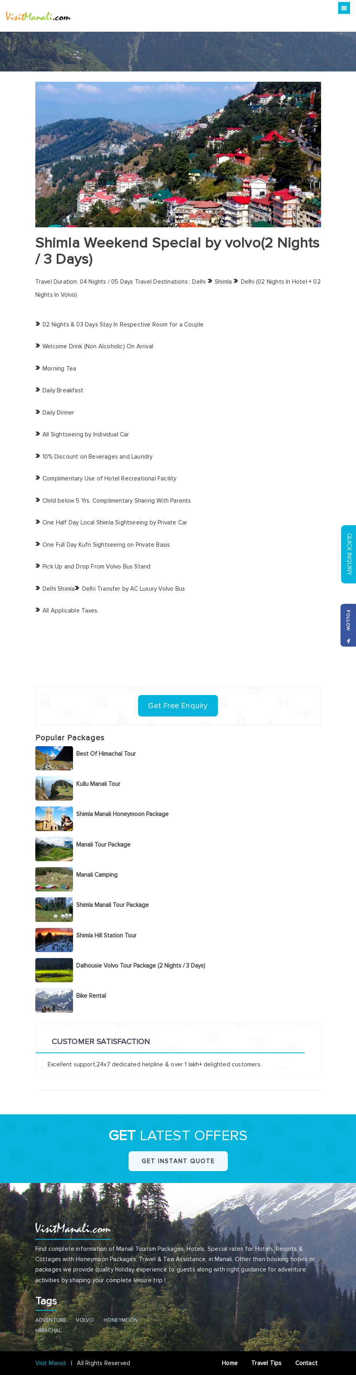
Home (230, 1363)
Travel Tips (267, 1363)
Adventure (50, 1320)
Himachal (48, 1330)
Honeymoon (121, 1320)
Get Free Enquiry (178, 706)
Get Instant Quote (178, 1161)
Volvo (85, 1320)
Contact (308, 1363)
